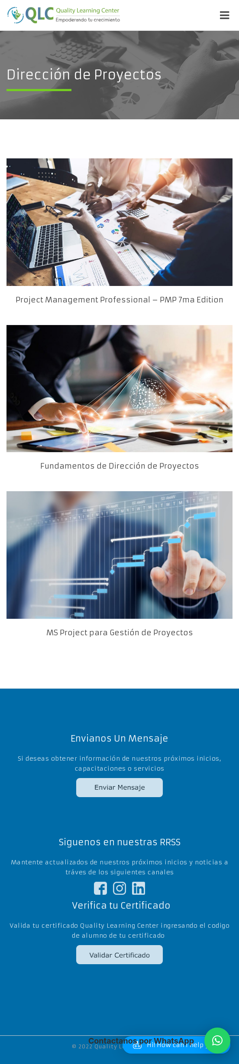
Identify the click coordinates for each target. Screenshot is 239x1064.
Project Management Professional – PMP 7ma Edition (119, 300)
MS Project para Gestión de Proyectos (119, 632)
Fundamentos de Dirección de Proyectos (119, 466)
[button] (217, 1041)
